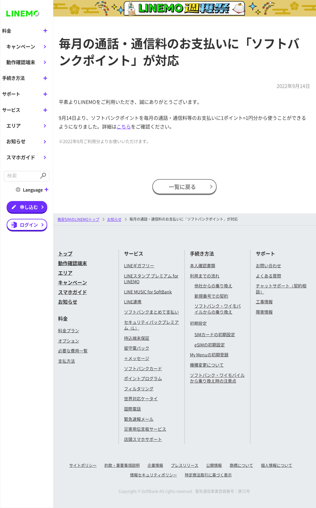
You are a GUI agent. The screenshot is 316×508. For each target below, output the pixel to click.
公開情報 (214, 465)
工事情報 (264, 302)
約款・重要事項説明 (122, 465)
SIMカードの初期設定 (214, 334)
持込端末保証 (136, 338)
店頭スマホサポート (143, 439)
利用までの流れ (204, 276)
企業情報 (155, 465)
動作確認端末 (20, 62)
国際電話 (132, 409)
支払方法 (66, 361)
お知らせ (16, 140)
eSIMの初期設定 (209, 345)
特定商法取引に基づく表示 (208, 475)
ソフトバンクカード (143, 368)
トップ (65, 253)
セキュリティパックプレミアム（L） (151, 325)
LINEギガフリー (139, 265)
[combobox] (21, 176)
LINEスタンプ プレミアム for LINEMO (151, 279)
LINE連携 (132, 302)
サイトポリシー (83, 465)
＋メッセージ (136, 358)
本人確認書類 (202, 265)
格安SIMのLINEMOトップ (78, 219)
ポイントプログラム (143, 378)
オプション (68, 341)
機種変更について (207, 365)
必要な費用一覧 (73, 351)
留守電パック (136, 348)
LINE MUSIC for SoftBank (148, 292)
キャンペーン (20, 46)
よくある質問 (268, 276)
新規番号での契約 (211, 296)
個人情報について (276, 465)
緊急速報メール (138, 419)
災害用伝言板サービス (145, 429)
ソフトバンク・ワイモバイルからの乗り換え (217, 309)
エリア (13, 125)
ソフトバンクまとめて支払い (151, 312)
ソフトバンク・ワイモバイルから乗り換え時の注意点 (217, 378)
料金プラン (68, 330)
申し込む (29, 206)
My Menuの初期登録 (209, 355)
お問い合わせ (268, 265)
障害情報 (264, 312)
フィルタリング (138, 389)
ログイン (29, 224)
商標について (241, 465)
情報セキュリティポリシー (153, 475)
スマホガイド (20, 156)
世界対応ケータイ (141, 398)
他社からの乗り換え (213, 286)
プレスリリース (184, 465)
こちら (123, 126)
